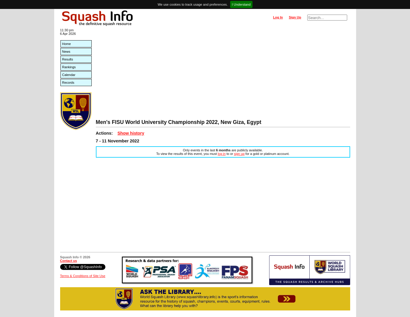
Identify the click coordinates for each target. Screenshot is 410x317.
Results (67, 59)
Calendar (69, 75)
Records (68, 82)
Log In (278, 17)
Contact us (68, 260)
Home (66, 44)
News (66, 51)
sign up (239, 154)
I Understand (241, 4)
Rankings (69, 67)
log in (221, 154)
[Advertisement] (223, 74)
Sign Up (295, 17)
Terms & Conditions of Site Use (82, 276)
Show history (131, 133)
